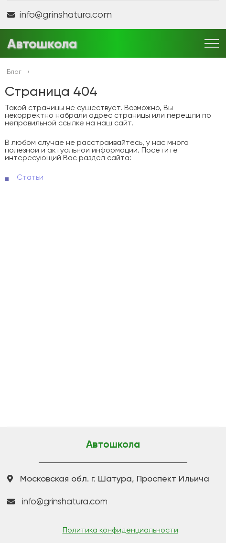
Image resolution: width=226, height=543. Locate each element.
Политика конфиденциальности (120, 529)
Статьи (30, 177)
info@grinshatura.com (66, 15)
